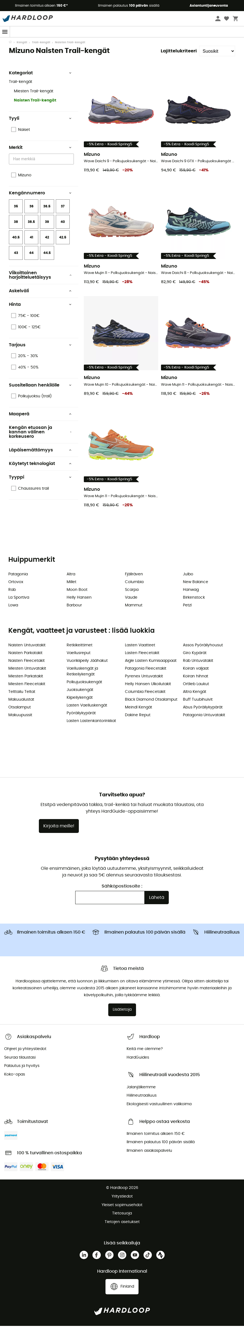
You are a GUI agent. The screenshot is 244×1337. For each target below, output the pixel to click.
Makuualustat (21, 711)
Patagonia (18, 585)
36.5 (47, 217)
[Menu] (5, 31)
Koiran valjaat (196, 680)
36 (31, 217)
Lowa (13, 616)
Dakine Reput (137, 726)
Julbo (188, 585)
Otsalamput (19, 718)
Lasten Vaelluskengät (87, 716)
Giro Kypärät (195, 664)
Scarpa (132, 601)
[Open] (71, 170)
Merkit (40, 158)
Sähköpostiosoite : (122, 897)
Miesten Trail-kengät (33, 102)
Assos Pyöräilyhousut (203, 656)
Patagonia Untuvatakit (204, 726)
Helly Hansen (79, 609)
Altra (71, 585)
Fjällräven (134, 585)
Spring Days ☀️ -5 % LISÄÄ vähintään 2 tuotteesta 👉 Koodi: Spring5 (122, 42)
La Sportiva (18, 609)
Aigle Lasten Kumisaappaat (151, 672)
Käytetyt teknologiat (40, 474)
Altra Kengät (194, 703)
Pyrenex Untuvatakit (144, 687)
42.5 (62, 248)
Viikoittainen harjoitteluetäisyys (40, 286)
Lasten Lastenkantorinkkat (91, 732)
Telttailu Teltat (21, 703)
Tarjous (40, 356)
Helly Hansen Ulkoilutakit (148, 695)
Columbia (134, 593)
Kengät (22, 53)
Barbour (74, 616)
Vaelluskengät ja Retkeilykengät (82, 682)
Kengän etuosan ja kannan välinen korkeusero (40, 443)
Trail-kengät (41, 53)
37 (62, 217)
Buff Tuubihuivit (198, 711)
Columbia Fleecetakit (145, 703)
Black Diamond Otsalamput (151, 711)
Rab (12, 601)
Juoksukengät (80, 701)
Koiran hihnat (195, 687)
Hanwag (191, 601)
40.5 (16, 248)
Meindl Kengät (138, 718)
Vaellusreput (78, 664)
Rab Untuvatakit (198, 672)
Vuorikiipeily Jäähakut (87, 672)
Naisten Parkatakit (25, 664)
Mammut (133, 616)
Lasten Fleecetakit (142, 664)
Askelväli (40, 302)
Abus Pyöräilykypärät (203, 718)
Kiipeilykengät (80, 709)
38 (16, 233)
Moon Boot (77, 601)
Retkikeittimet (79, 656)
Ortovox (15, 593)
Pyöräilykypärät (81, 724)
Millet (71, 593)
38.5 (31, 233)
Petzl (187, 616)
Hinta (40, 315)
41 (31, 248)
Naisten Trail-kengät (35, 111)
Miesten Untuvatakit (27, 680)
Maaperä (40, 425)
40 (63, 233)
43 (16, 264)
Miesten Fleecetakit (26, 695)
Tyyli (40, 129)
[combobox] (42, 170)
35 (16, 217)
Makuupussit (20, 726)
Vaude (131, 609)
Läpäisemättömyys (40, 461)
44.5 (47, 264)
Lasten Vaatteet (140, 656)
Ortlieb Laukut (196, 695)
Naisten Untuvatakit (27, 656)
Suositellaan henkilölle (40, 396)
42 (47, 248)
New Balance (195, 593)
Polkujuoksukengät (84, 693)
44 (31, 264)
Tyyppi (40, 488)
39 (47, 233)
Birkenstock (194, 609)
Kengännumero (40, 204)
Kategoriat (40, 84)
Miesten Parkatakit (25, 687)
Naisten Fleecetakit (26, 672)
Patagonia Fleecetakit (145, 680)
